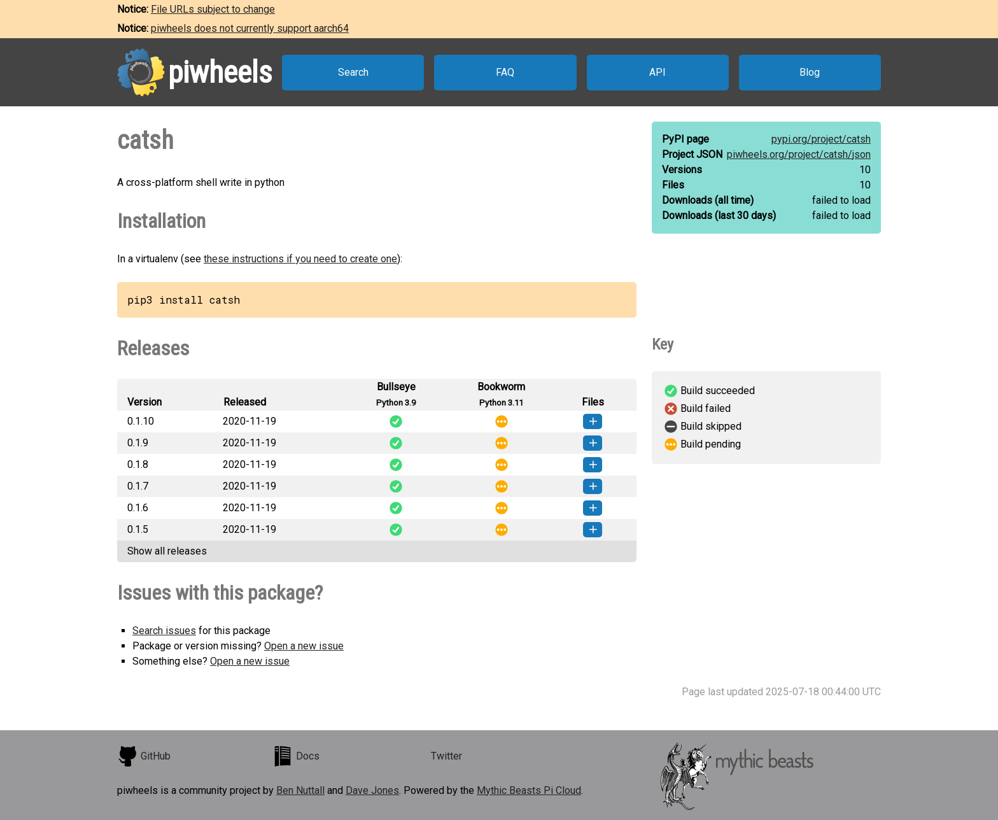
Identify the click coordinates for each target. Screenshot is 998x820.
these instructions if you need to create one (300, 259)
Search (353, 72)
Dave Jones (372, 790)
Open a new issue (304, 646)
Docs (296, 756)
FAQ (505, 72)
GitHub (144, 756)
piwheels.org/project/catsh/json (799, 154)
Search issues (164, 631)
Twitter (446, 756)
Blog (809, 72)
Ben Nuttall (300, 790)
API (657, 72)
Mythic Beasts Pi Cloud (529, 790)
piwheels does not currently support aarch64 (250, 28)
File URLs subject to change (213, 9)
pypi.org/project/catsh (821, 139)
